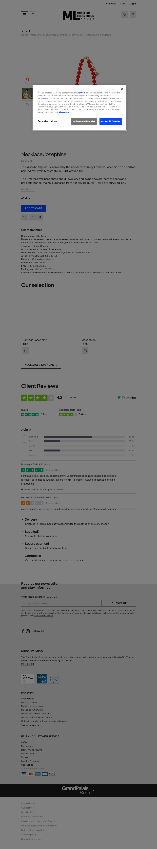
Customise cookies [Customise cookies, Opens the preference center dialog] (47, 121)
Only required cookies (84, 121)
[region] (80, 108)
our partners (79, 93)
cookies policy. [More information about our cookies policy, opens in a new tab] (62, 112)
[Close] (122, 88)
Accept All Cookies (110, 121)
